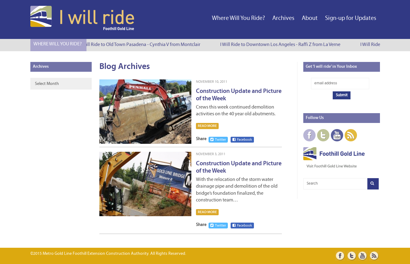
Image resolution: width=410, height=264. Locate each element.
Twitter (218, 140)
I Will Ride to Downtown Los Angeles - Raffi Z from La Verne (281, 44)
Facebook (242, 140)
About (310, 18)
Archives (283, 18)
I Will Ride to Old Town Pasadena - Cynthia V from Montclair (141, 44)
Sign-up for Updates (350, 18)
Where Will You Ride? (238, 18)
